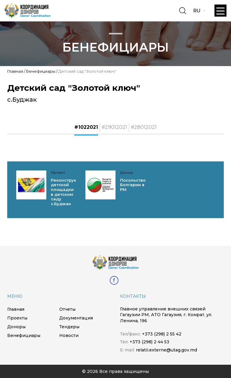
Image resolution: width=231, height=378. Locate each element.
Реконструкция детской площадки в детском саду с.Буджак (67, 192)
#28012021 (144, 127)
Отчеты (67, 309)
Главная (15, 71)
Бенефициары (40, 71)
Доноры (16, 326)
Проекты (17, 318)
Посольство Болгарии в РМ (133, 185)
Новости (69, 335)
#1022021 (86, 127)
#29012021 (114, 127)
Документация (76, 318)
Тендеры (69, 326)
